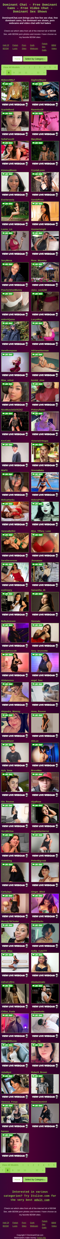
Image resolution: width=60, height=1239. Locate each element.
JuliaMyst (6, 1072)
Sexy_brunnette (39, 651)
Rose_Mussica (38, 260)
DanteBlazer (7, 741)
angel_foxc (37, 680)
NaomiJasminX (39, 1102)
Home (17, 59)
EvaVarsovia (7, 199)
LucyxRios (36, 319)
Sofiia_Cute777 (39, 951)
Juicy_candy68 (39, 290)
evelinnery (6, 590)
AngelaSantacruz (40, 831)
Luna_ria (35, 1041)
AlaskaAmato (38, 982)
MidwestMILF (8, 80)
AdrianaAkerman (40, 350)
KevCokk (6, 441)
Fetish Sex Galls (44, 46)
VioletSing (6, 860)
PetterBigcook (38, 860)
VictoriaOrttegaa (39, 441)
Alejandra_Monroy (10, 711)
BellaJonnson (8, 621)
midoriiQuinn (8, 319)
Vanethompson (9, 350)
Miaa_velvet (7, 380)
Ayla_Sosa (6, 770)
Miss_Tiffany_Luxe (41, 531)
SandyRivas (37, 199)
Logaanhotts (37, 1011)
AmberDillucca (9, 1041)
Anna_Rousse (38, 711)
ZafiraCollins (8, 982)
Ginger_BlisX (38, 891)
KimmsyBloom (9, 170)
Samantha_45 (38, 590)
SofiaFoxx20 (7, 139)
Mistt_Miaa (7, 951)
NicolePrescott (9, 651)
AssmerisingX (38, 229)
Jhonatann (36, 560)
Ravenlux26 (37, 109)
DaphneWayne (38, 80)
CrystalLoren (38, 170)
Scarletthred (7, 109)
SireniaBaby (37, 470)
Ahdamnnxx (7, 680)
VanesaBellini (8, 531)
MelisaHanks (8, 500)
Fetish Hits (41, 1238)
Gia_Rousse (7, 801)
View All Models (11, 67)
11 (26, 72)
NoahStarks (37, 921)
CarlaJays (6, 891)
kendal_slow (37, 380)
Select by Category (35, 59)
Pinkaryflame (38, 409)
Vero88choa (7, 831)
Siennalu (35, 621)
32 (38, 72)
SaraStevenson (9, 560)
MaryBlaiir (36, 139)
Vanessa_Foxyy (9, 1102)
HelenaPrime (37, 500)
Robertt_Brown (39, 1072)
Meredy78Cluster (10, 921)
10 (19, 72)
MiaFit (4, 470)
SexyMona (6, 260)
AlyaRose (36, 801)
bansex (5, 1131)
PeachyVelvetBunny (11, 290)
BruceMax (36, 770)
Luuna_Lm (6, 229)
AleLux (35, 741)
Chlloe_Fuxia (8, 1011)
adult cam (42, 1200)
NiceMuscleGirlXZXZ (12, 409)
